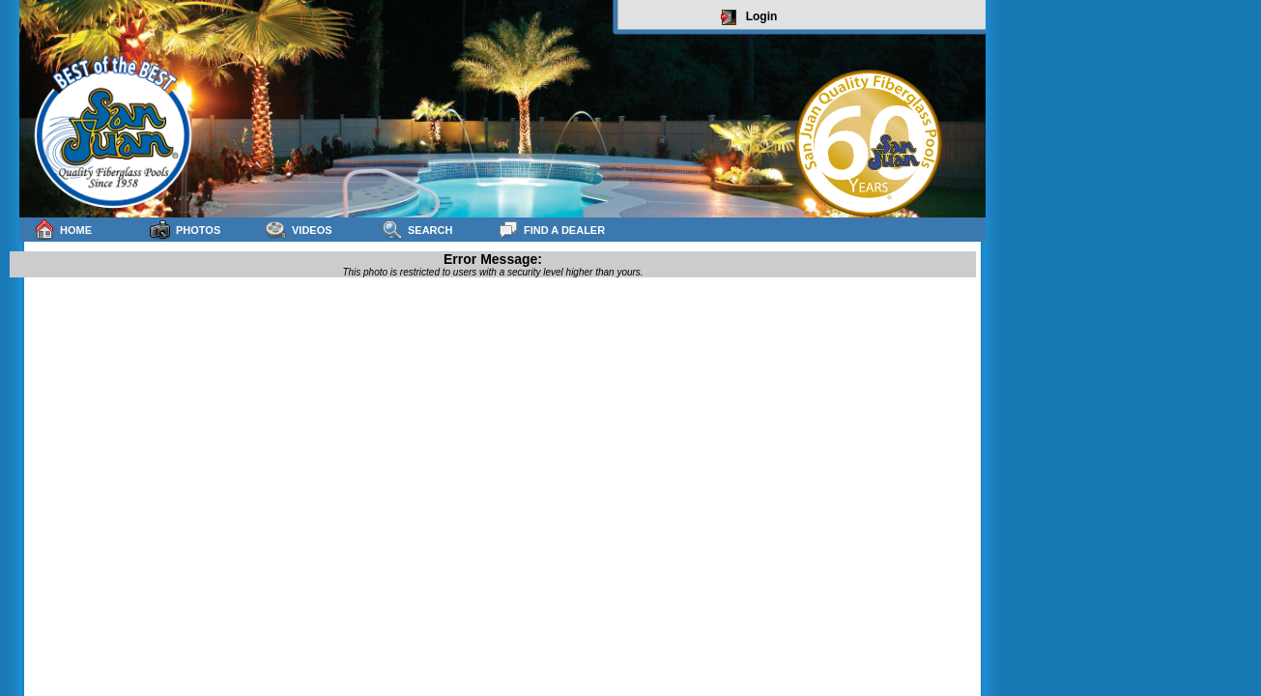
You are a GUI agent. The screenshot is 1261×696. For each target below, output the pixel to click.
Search (417, 229)
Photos (185, 229)
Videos (299, 229)
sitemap (962, 281)
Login (749, 17)
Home (63, 229)
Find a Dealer (551, 229)
